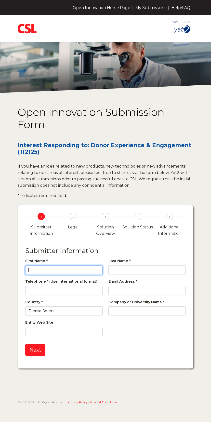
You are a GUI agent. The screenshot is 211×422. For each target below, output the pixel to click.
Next (35, 350)
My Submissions (150, 7)
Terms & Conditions (103, 402)
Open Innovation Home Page (101, 7)
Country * (34, 302)
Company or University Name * (136, 302)
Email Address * (122, 281)
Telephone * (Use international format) (61, 281)
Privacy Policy (77, 402)
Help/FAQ (180, 7)
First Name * (36, 261)
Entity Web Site (39, 322)
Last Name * (119, 261)
